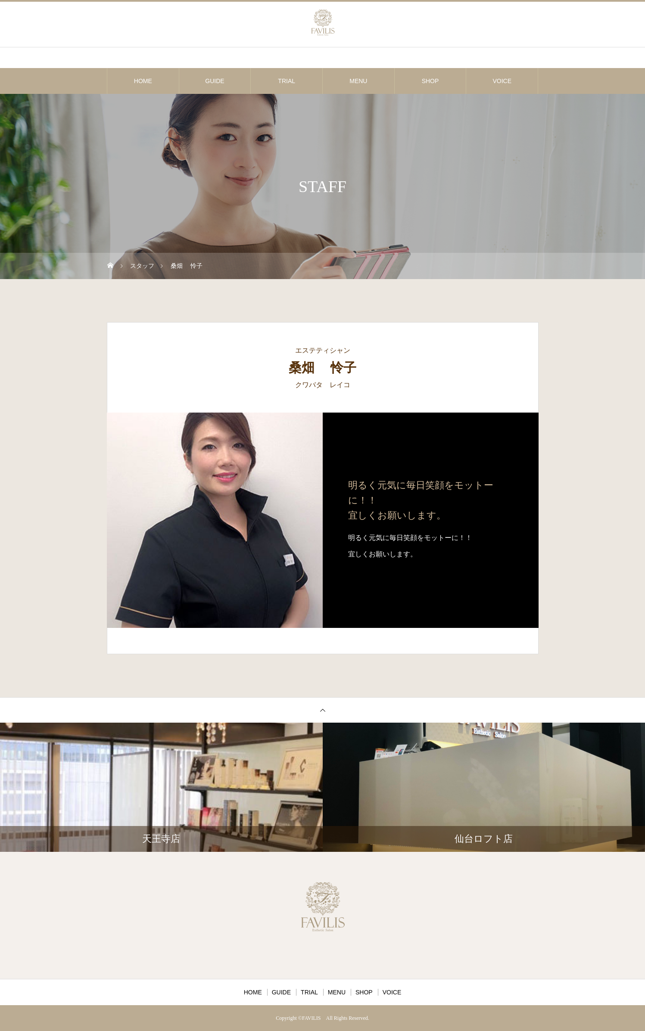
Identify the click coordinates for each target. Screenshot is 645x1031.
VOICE (501, 81)
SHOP (430, 81)
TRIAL (286, 81)
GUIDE (214, 81)
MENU (358, 81)
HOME (143, 81)
